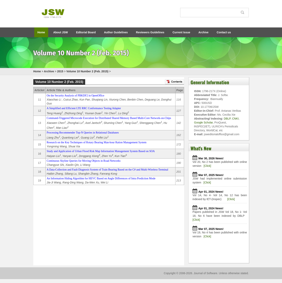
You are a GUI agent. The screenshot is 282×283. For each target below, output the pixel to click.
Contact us (224, 32)
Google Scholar (203, 122)
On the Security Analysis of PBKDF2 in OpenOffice (75, 95)
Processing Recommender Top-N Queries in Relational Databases (83, 132)
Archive (203, 32)
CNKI (235, 118)
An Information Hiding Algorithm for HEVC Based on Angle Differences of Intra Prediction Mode (101, 178)
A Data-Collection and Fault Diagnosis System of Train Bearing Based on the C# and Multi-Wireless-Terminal (107, 169)
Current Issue (181, 32)
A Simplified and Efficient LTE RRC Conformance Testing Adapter (84, 108)
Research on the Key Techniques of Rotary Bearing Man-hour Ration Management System (96, 142)
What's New (201, 148)
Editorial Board (86, 32)
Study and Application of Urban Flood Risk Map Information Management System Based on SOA (101, 151)
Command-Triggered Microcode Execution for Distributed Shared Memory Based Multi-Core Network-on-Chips (109, 118)
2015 (60, 71)
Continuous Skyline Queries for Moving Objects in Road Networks (83, 160)
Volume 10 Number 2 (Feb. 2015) (87, 71)
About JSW (60, 32)
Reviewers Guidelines (150, 32)
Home (41, 32)
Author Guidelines (116, 32)
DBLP (227, 118)
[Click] (207, 165)
